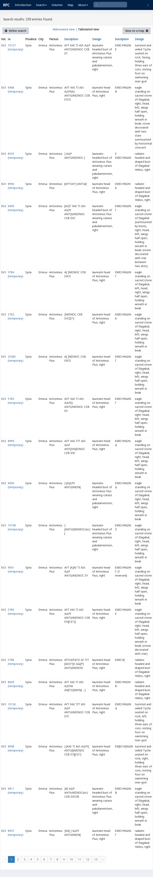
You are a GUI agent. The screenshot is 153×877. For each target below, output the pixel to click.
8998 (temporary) (15, 748)
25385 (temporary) (15, 358)
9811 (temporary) (15, 790)
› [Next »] (102, 859)
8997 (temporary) (15, 833)
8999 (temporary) (15, 443)
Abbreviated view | (65, 29)
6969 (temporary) (15, 208)
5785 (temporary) (15, 612)
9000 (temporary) (15, 485)
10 (71, 859)
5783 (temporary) (15, 401)
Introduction (23, 5)
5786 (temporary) (15, 662)
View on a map (136, 31)
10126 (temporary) (15, 706)
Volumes (57, 5)
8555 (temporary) (15, 156)
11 (79, 859)
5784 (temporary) (15, 274)
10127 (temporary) (15, 47)
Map (70, 5)
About (83, 5)
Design (96, 39)
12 (87, 859)
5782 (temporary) (15, 316)
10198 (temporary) (15, 527)
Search (41, 5)
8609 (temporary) (15, 684)
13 (95, 859)
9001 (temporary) (15, 569)
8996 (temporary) (15, 186)
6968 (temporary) (15, 89)
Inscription (71, 39)
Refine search (15, 31)
